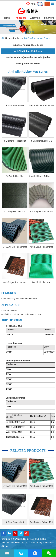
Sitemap (5, 546)
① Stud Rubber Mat (15, 522)
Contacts (49, 18)
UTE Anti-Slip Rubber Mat (15, 486)
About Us (35, 18)
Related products (28, 450)
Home (7, 18)
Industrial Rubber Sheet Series (28, 45)
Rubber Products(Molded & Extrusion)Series (28, 57)
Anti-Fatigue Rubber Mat (41, 486)
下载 (33, 4)
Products (21, 18)
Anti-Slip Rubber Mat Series (37, 38)
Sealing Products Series (28, 63)
